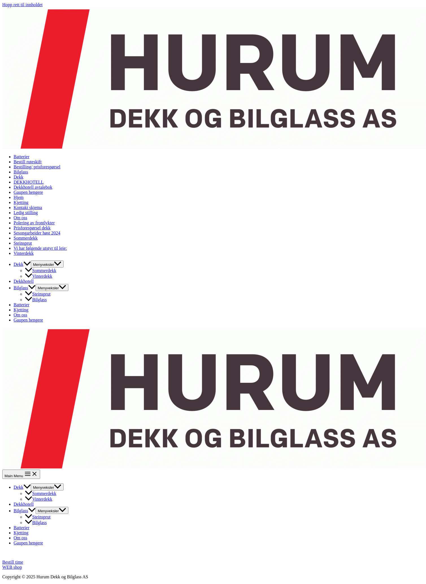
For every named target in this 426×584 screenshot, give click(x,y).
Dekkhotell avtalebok (33, 187)
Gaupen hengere (28, 192)
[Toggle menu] (47, 264)
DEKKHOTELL (29, 182)
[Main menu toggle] (21, 474)
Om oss (20, 217)
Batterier (21, 156)
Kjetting (21, 202)
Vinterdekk (24, 253)
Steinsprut (23, 243)
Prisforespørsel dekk (32, 227)
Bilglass (21, 172)
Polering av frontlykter (34, 222)
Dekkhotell (24, 281)
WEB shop (12, 567)
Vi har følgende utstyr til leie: (40, 248)
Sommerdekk (26, 238)
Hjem (19, 197)
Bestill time (12, 562)
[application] (27, 264)
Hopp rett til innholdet (22, 4)
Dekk (18, 177)
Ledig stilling (26, 212)
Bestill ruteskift (28, 161)
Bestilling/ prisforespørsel (37, 166)
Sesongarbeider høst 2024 (37, 233)
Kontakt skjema (28, 207)
